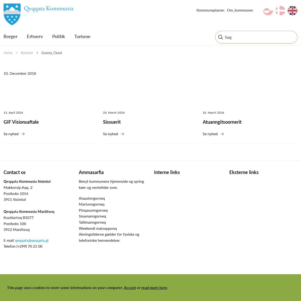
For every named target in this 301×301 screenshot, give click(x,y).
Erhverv (35, 36)
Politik (58, 36)
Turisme (82, 36)
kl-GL (268, 10)
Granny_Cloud (51, 53)
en (292, 10)
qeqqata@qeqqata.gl (31, 240)
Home (8, 53)
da (280, 10)
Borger (10, 36)
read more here (154, 287)
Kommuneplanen (210, 10)
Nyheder (27, 53)
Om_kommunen (240, 10)
